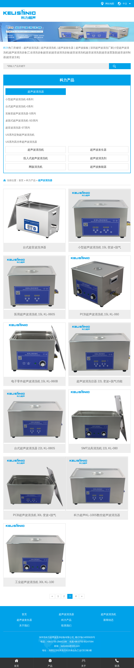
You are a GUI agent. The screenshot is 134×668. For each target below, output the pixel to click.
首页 (21, 180)
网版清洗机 (35, 166)
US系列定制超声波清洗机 (19, 134)
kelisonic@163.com (70, 646)
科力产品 (67, 80)
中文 (125, 3)
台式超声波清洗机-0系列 (19, 106)
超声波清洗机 (36, 149)
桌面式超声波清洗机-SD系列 (21, 120)
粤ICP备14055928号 (85, 637)
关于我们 (24, 625)
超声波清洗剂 (98, 158)
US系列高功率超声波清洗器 (21, 141)
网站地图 (109, 3)
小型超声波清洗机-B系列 (19, 99)
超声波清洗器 (31, 47)
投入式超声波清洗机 (35, 158)
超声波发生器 (65, 47)
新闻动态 (108, 619)
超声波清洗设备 (18, 52)
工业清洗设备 (35, 52)
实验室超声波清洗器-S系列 (20, 113)
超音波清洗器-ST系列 (17, 127)
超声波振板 (82, 47)
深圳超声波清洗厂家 (101, 47)
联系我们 (66, 625)
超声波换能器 (98, 166)
